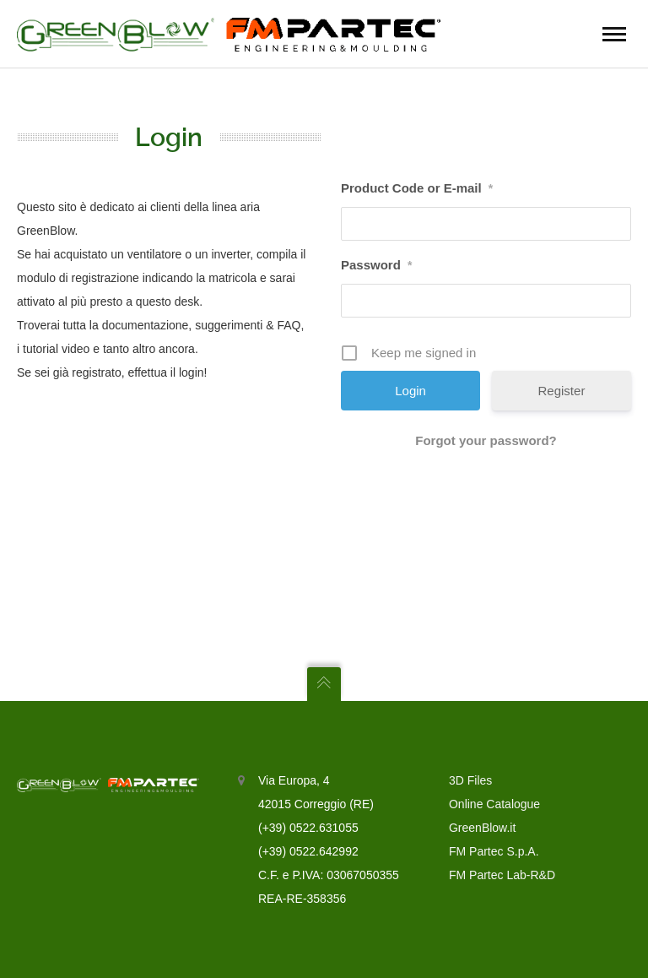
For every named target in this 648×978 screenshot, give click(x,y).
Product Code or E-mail (417, 188)
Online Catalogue (494, 804)
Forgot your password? (486, 440)
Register (562, 390)
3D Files (470, 780)
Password (376, 265)
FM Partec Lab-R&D (502, 875)
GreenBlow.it (482, 827)
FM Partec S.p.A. (494, 851)
